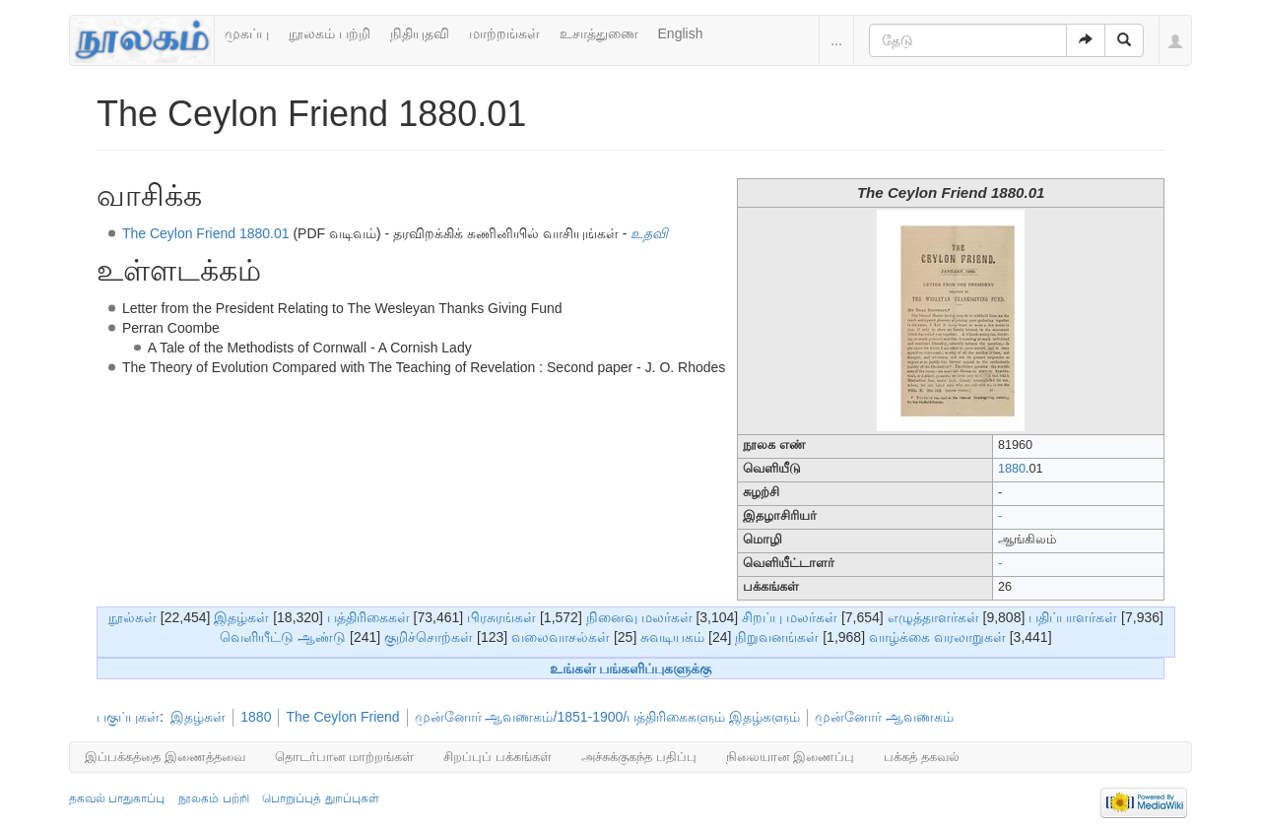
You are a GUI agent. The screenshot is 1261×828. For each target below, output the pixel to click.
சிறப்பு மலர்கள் (789, 617)
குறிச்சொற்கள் (428, 637)
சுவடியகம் (672, 637)
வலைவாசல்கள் (560, 637)
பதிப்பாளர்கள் (1073, 617)
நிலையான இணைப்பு (790, 756)
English (680, 33)
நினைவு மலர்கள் (639, 617)
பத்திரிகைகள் (368, 617)
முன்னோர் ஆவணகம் (884, 717)
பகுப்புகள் (128, 717)
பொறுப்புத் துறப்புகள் (320, 798)
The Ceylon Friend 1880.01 (206, 233)
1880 (1012, 469)
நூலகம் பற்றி (329, 33)
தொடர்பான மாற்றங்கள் (345, 756)
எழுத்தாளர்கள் (933, 617)
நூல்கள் (132, 617)
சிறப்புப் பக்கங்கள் (497, 756)
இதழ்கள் (241, 617)
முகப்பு (247, 33)
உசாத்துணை (599, 33)
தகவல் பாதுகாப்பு (117, 798)
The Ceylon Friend (342, 717)
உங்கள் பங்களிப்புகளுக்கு (631, 668)
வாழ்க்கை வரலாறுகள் (937, 637)
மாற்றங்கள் (504, 33)
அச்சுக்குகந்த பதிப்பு (639, 756)
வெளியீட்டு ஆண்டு (283, 637)
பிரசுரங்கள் (501, 617)
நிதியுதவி (419, 33)
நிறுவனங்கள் (777, 637)
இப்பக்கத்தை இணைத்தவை (165, 756)
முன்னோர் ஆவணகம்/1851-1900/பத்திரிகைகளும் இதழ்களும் (608, 717)
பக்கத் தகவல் (922, 756)
